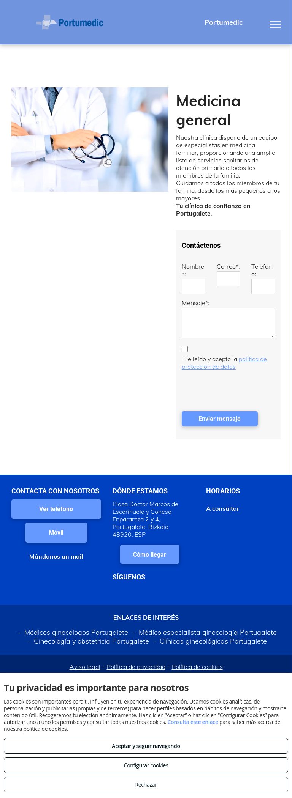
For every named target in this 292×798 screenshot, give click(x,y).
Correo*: (228, 266)
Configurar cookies (146, 765)
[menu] (275, 25)
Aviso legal (85, 667)
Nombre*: (193, 270)
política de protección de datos (224, 362)
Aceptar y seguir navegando (146, 745)
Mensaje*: (195, 303)
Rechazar (146, 784)
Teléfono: (261, 270)
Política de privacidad (136, 667)
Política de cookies (197, 667)
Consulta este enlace (192, 722)
